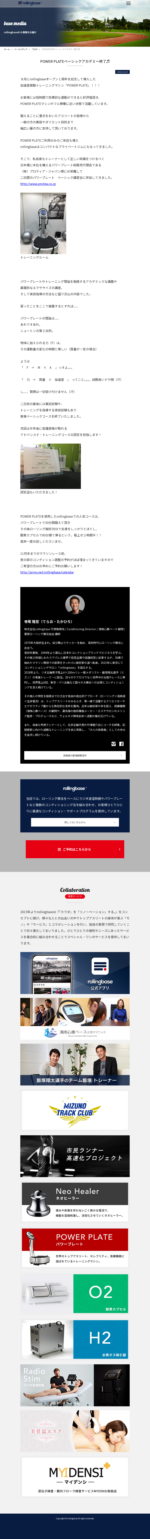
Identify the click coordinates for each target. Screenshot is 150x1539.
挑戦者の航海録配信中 (75, 755)
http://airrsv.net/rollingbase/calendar (47, 572)
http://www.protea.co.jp (38, 183)
